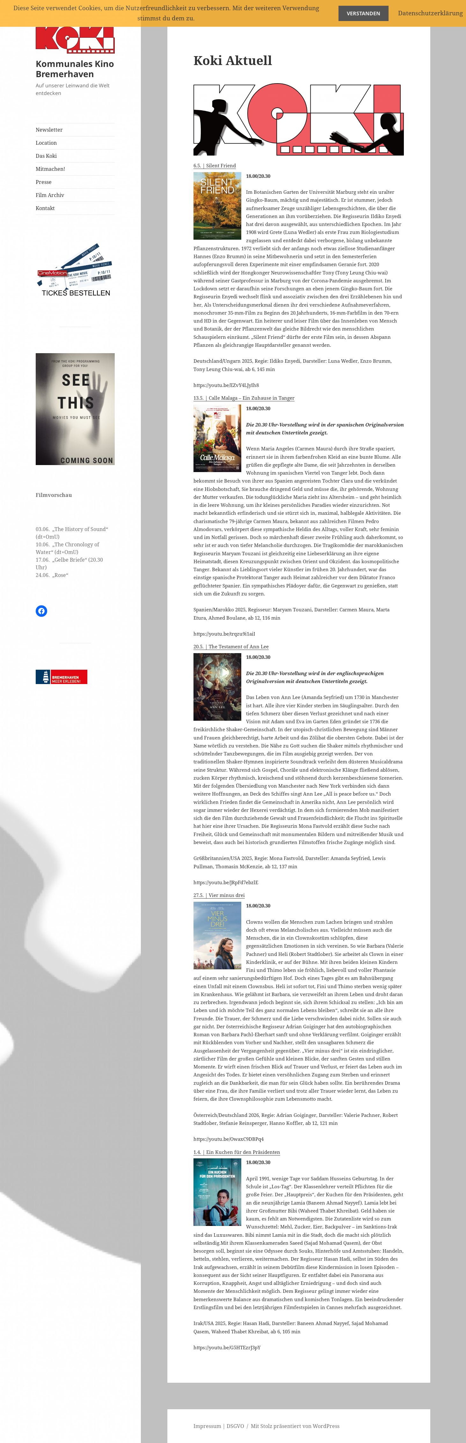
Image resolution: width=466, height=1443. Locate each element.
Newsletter (49, 129)
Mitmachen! (50, 168)
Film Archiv (50, 195)
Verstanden (363, 13)
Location (46, 142)
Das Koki (46, 155)
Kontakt (45, 208)
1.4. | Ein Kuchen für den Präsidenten (236, 1152)
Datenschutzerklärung (430, 13)
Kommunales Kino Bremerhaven (75, 68)
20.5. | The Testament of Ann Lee (231, 646)
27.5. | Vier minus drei (219, 895)
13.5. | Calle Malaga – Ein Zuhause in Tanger (244, 398)
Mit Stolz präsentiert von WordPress (295, 1426)
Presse (44, 182)
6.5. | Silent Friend (214, 165)
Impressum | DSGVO (218, 1426)
